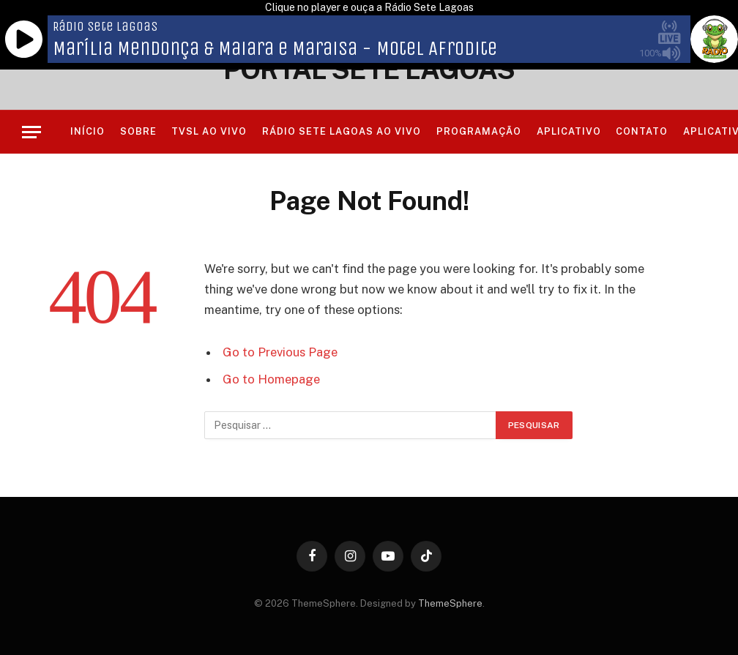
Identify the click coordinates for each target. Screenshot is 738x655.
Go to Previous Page (280, 352)
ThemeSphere (450, 603)
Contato (642, 131)
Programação (478, 131)
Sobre (138, 131)
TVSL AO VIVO (209, 131)
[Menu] (31, 132)
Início (87, 131)
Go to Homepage (271, 379)
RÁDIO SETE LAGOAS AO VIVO (342, 131)
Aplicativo (569, 131)
